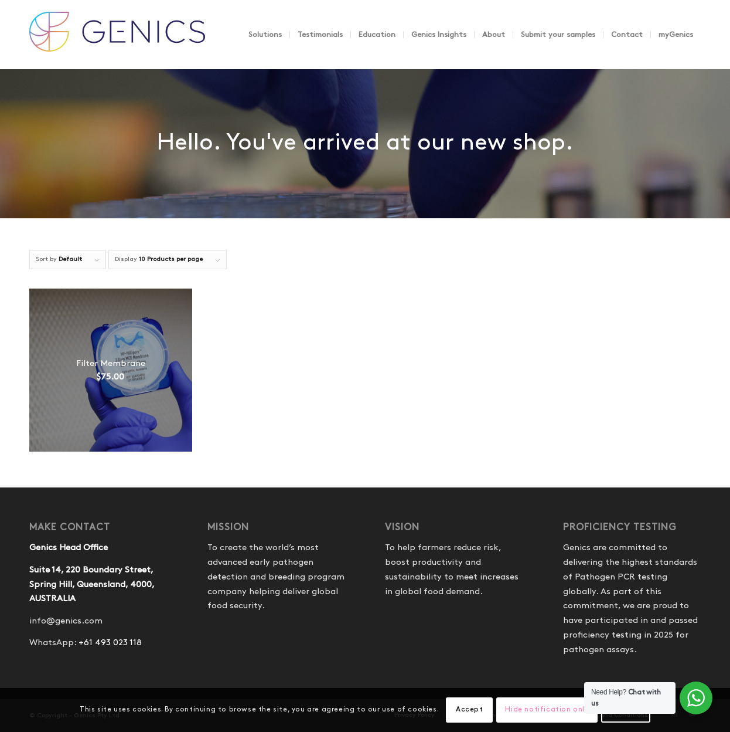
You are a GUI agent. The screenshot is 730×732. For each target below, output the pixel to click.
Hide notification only (546, 709)
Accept (469, 709)
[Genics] (117, 46)
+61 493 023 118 (110, 643)
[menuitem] (265, 34)
